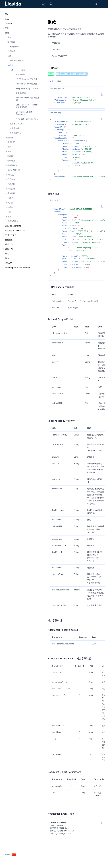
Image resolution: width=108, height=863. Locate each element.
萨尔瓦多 (11, 174)
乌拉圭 (10, 207)
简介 (7, 14)
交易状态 (9, 239)
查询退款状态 (15, 133)
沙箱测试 (11, 51)
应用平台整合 (10, 235)
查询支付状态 (15, 128)
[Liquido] (43, 4)
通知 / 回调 (20, 74)
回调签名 (9, 23)
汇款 (7, 28)
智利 (9, 147)
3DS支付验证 (13, 46)
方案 (9, 216)
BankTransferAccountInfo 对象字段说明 (28, 106)
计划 (9, 212)
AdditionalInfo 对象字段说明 (27, 99)
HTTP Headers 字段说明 (26, 79)
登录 (95, 4)
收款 (7, 33)
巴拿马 (10, 198)
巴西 (9, 56)
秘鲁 (9, 151)
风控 (7, 258)
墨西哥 (10, 137)
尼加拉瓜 (11, 193)
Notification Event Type (27, 119)
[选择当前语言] (20, 854)
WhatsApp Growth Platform (17, 267)
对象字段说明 (21, 93)
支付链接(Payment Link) (15, 230)
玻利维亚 (11, 160)
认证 (7, 19)
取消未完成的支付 (17, 123)
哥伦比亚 (11, 142)
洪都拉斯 (11, 188)
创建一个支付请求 (17, 60)
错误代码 (9, 244)
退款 (12, 65)
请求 (51, 81)
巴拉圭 (10, 202)
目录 (12, 68)
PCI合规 (8, 263)
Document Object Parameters (24, 113)
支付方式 (11, 42)
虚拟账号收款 (13, 221)
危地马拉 (11, 184)
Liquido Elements (13, 226)
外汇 (7, 253)
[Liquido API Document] (13, 4)
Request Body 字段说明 (26, 84)
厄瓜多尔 (11, 179)
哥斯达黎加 (12, 165)
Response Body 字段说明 (27, 88)
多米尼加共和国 (13, 170)
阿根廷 (10, 156)
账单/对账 (9, 249)
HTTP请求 (20, 70)
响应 (59, 81)
